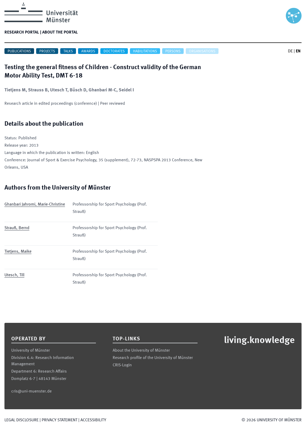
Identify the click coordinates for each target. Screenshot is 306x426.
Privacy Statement (59, 420)
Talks (68, 51)
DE (290, 51)
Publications (19, 51)
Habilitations (145, 51)
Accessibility (93, 420)
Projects (47, 51)
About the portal (60, 32)
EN (298, 51)
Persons (173, 51)
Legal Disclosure (21, 420)
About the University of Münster (141, 350)
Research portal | (22, 32)
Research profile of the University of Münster (153, 358)
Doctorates (114, 51)
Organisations (202, 51)
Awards (88, 51)
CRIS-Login (122, 365)
